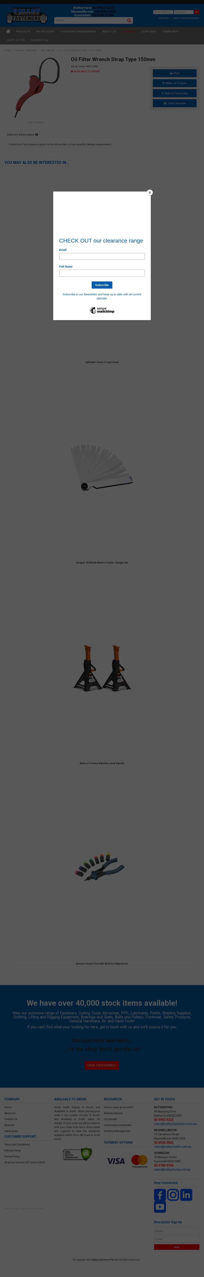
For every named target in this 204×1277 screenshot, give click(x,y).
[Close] (150, 192)
